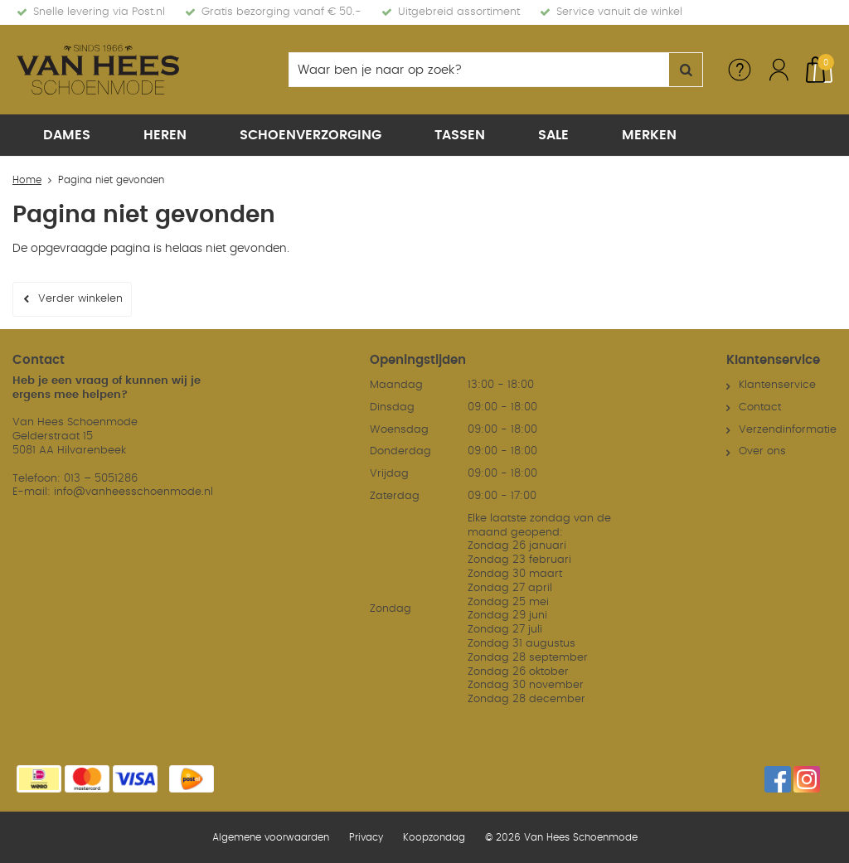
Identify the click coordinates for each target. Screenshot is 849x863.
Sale (553, 135)
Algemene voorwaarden (270, 837)
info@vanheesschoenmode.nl (133, 492)
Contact (760, 407)
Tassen (459, 135)
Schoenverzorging (310, 135)
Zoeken (685, 69)
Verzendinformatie (788, 429)
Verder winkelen (80, 298)
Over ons (762, 451)
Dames (66, 135)
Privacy (366, 837)
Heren (165, 135)
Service (739, 69)
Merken (649, 135)
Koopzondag (434, 837)
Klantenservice (777, 385)
